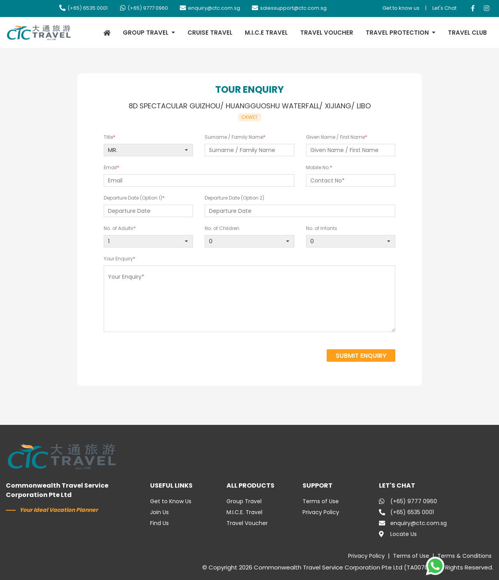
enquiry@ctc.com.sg (210, 8)
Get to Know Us (170, 501)
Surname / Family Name (234, 137)
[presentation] (258, 356)
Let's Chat (444, 8)
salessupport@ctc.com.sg (289, 8)
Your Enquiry (118, 258)
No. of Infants (321, 228)
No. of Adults (118, 228)
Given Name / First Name (335, 137)
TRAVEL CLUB (467, 32)
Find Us (159, 523)
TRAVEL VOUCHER (326, 32)
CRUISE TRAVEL (210, 32)
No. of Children (222, 228)
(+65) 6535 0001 (83, 8)
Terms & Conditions (464, 556)
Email (110, 167)
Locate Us (398, 534)
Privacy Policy (321, 512)
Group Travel (244, 501)
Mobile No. (318, 167)
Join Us (159, 512)
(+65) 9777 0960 (143, 8)
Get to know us (400, 8)
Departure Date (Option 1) (133, 198)
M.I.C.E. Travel (244, 512)
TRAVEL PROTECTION (397, 32)
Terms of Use (321, 501)
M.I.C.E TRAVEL (266, 32)
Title (108, 137)
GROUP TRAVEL (145, 32)
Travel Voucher (247, 523)
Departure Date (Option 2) (234, 198)
